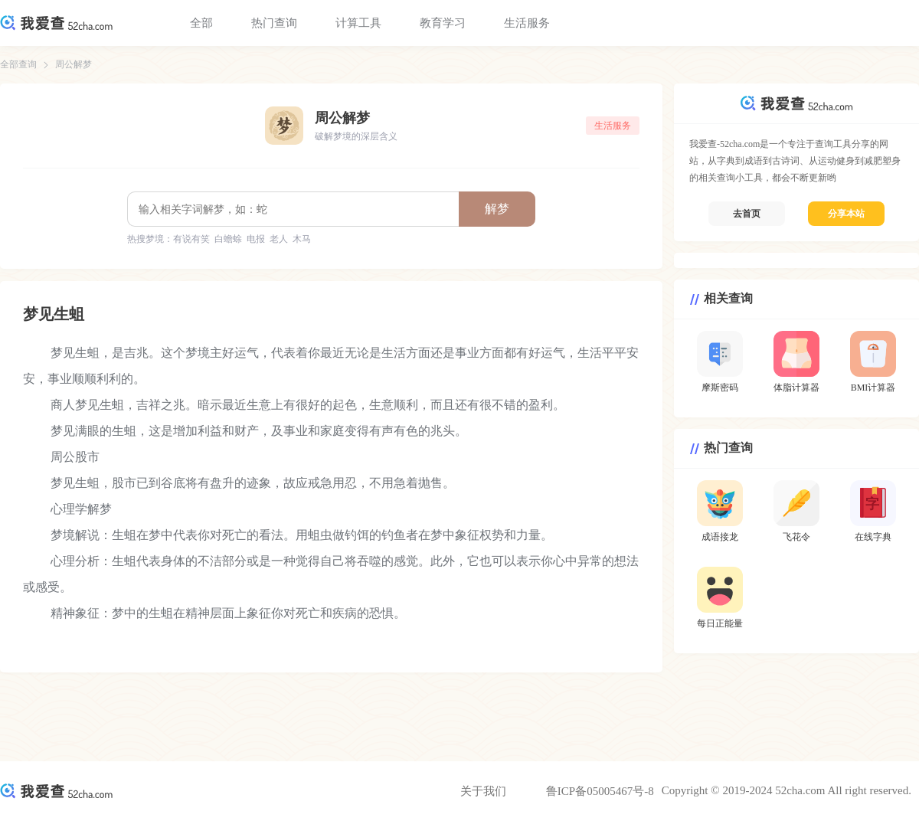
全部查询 (18, 64)
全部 (201, 23)
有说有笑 (191, 239)
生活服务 (527, 23)
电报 (256, 239)
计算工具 (358, 23)
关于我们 (483, 791)
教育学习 (443, 23)
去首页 (746, 213)
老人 (279, 239)
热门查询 (274, 23)
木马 (302, 239)
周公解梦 (73, 64)
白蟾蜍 (228, 239)
